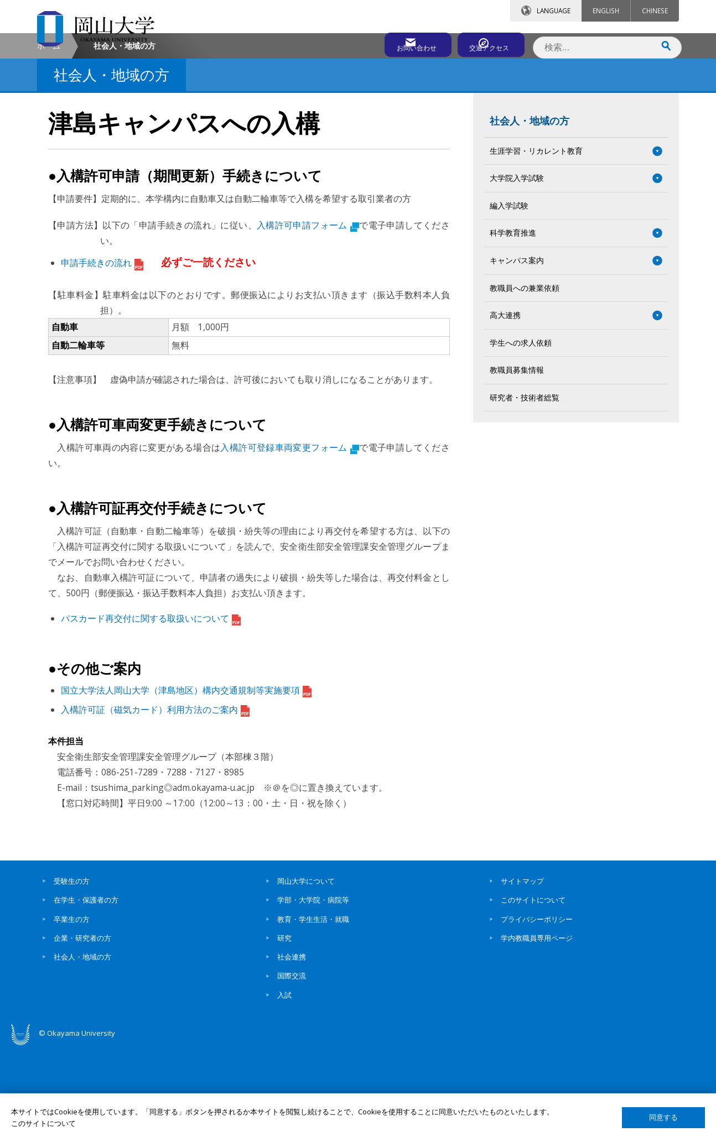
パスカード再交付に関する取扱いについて (151, 712)
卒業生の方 (72, 1013)
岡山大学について (306, 974)
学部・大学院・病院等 (313, 994)
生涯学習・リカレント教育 (536, 244)
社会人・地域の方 (529, 214)
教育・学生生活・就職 (313, 1013)
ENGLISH (606, 10)
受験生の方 (72, 974)
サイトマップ (522, 974)
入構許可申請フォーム (308, 318)
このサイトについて (533, 994)
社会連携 (291, 1051)
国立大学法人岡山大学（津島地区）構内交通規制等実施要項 (186, 784)
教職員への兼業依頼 (524, 381)
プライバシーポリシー (537, 1013)
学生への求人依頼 (521, 436)
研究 (284, 1031)
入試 (284, 1088)
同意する (663, 1117)
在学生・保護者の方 (86, 994)
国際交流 (291, 1070)
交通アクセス (485, 43)
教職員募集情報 (517, 463)
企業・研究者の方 (82, 1031)
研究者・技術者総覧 (524, 491)
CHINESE (655, 10)
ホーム (48, 139)
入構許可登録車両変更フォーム (289, 541)
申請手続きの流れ (102, 356)
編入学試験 (509, 299)
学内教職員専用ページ (537, 1031)
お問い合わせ (387, 43)
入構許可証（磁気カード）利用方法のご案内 (155, 803)
